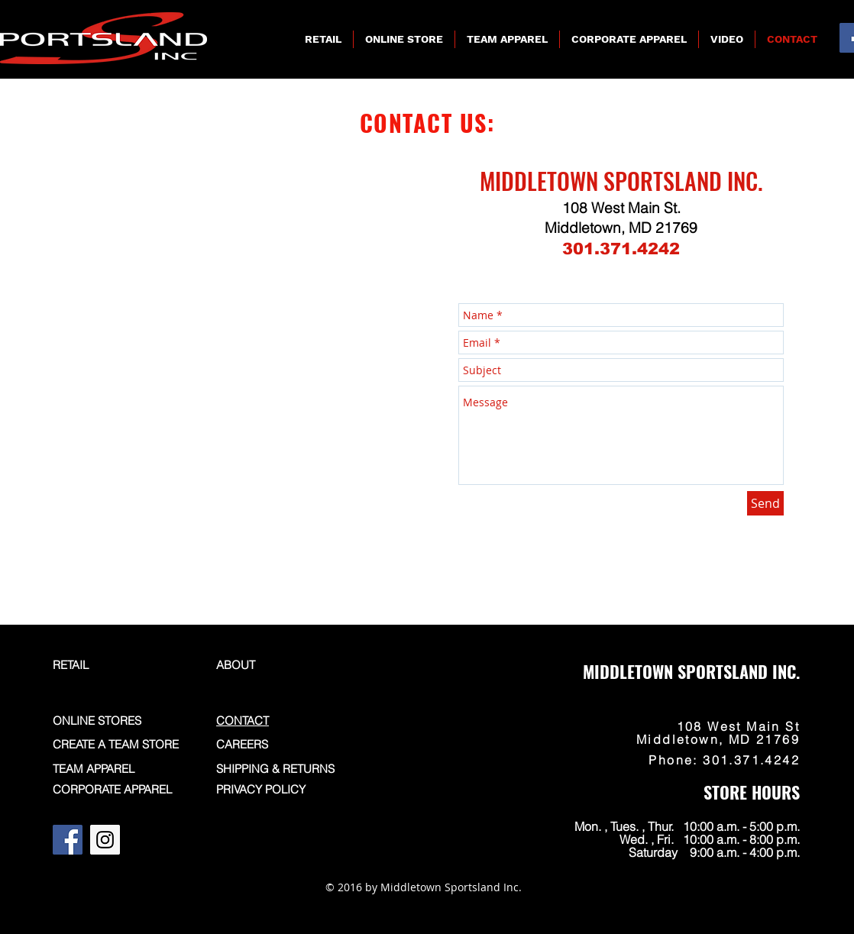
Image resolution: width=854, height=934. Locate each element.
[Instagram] (105, 840)
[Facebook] (67, 840)
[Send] (765, 503)
